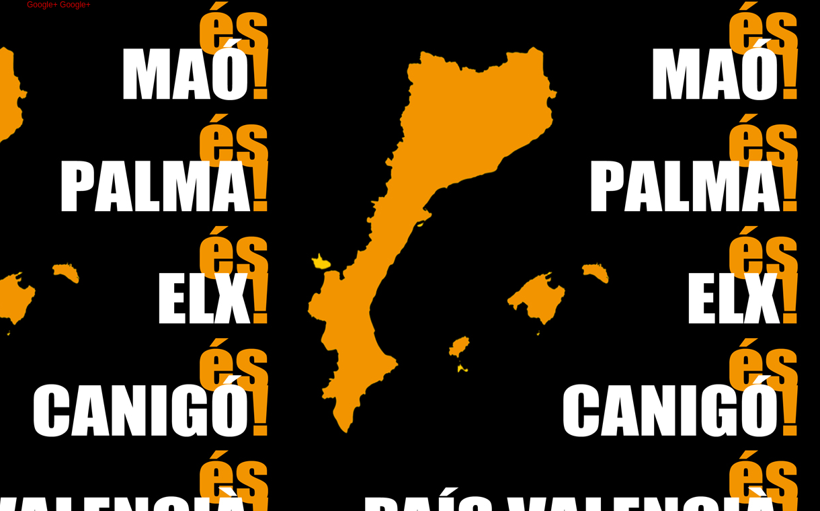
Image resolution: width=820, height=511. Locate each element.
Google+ (43, 4)
